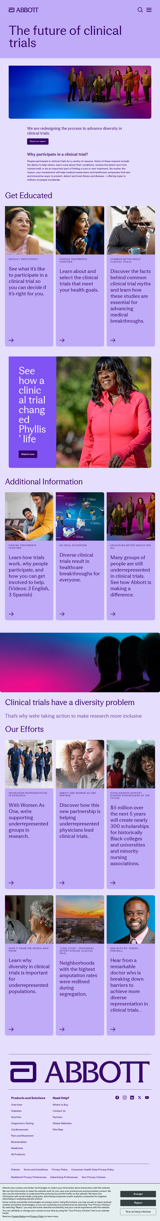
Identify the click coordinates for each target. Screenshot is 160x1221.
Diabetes (16, 1111)
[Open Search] (140, 9)
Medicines (17, 1148)
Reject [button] (138, 1203)
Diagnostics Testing (22, 1123)
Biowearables (19, 1142)
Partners (57, 1117)
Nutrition (16, 1117)
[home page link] (24, 10)
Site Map (58, 1129)
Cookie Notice (19, 1216)
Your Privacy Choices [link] (94, 1177)
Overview (16, 1105)
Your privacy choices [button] (138, 1211)
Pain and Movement (22, 1136)
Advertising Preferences (64, 1177)
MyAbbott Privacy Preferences (29, 1177)
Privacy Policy (60, 1169)
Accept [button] (138, 1194)
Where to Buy (60, 1105)
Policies (15, 1169)
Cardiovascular (19, 1129)
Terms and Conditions (36, 1169)
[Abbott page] (117, 1098)
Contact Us (59, 1111)
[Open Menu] (148, 9)
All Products (18, 1154)
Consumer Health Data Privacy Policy (92, 1169)
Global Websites (62, 1123)
